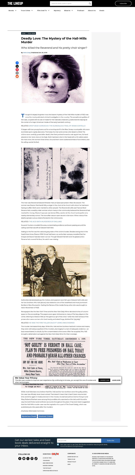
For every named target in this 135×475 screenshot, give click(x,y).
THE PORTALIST (47, 468)
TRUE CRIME (31, 33)
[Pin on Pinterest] (17, 69)
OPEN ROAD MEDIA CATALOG (50, 470)
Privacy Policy (72, 461)
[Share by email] (17, 73)
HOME (24, 33)
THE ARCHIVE (46, 460)
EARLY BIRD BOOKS (48, 463)
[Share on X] (17, 66)
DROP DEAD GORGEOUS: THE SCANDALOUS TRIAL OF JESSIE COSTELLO (57, 126)
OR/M (69, 464)
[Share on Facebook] (17, 62)
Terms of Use (71, 459)
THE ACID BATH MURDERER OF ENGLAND (45, 221)
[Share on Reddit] (17, 76)
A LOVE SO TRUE (47, 458)
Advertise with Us (73, 456)
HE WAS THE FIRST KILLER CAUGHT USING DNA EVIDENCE (52, 323)
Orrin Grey (26, 52)
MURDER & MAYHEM (48, 465)
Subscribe (123, 3)
